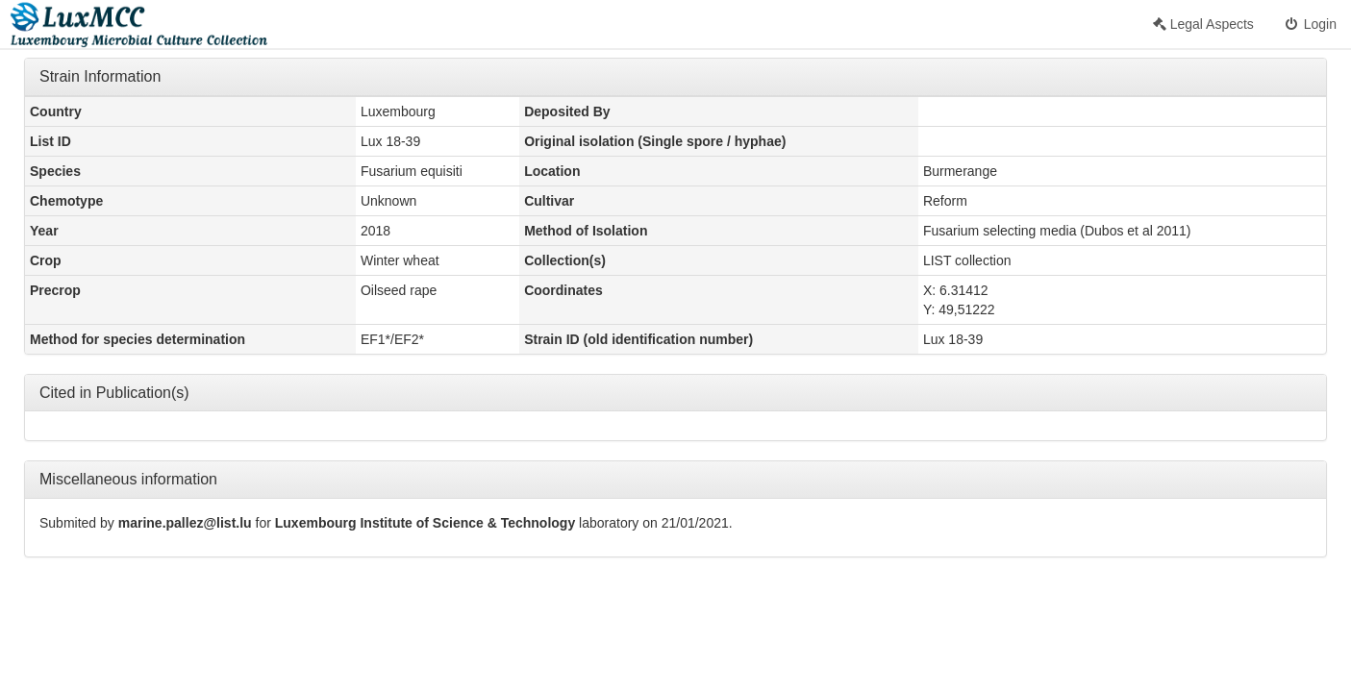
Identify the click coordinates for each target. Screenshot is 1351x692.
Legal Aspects (1203, 24)
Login (1310, 24)
